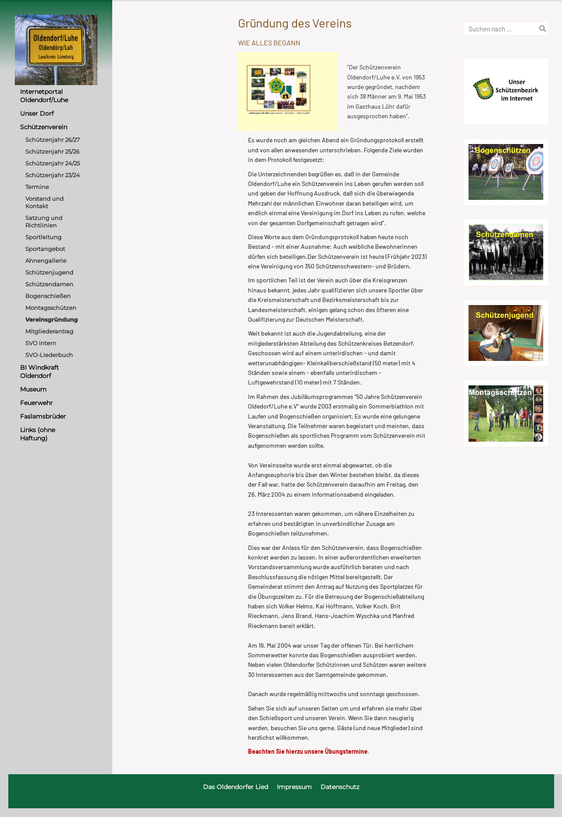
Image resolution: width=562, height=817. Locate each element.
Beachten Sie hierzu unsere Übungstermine (308, 751)
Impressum (294, 787)
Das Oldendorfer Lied (235, 787)
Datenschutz (340, 787)
